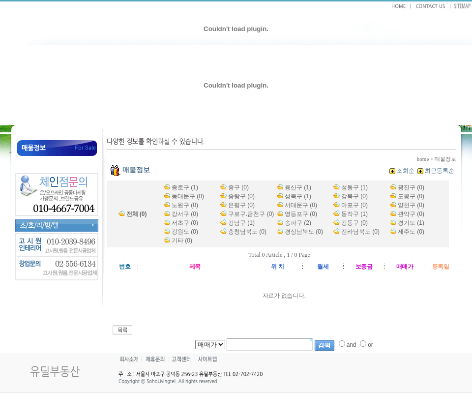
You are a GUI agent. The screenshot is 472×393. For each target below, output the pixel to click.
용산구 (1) (298, 187)
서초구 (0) (185, 222)
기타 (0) (182, 240)
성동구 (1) (354, 187)
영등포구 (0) (301, 214)
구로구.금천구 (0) (251, 214)
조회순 (405, 170)
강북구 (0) (354, 196)
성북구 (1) (298, 196)
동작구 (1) (354, 214)
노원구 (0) (185, 205)
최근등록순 (439, 170)
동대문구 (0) (188, 196)
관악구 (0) (411, 214)
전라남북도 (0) (360, 231)
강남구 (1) (241, 222)
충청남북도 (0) (247, 231)
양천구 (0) (411, 205)
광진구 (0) (411, 187)
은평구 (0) (241, 205)
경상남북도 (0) (304, 231)
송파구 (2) (298, 222)
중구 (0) (238, 187)
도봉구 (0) (411, 196)
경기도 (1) (411, 222)
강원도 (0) (185, 231)
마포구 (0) (354, 205)
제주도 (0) (411, 231)
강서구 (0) (185, 214)
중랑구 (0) (241, 196)
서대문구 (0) (301, 205)
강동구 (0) (354, 222)
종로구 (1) (185, 187)
